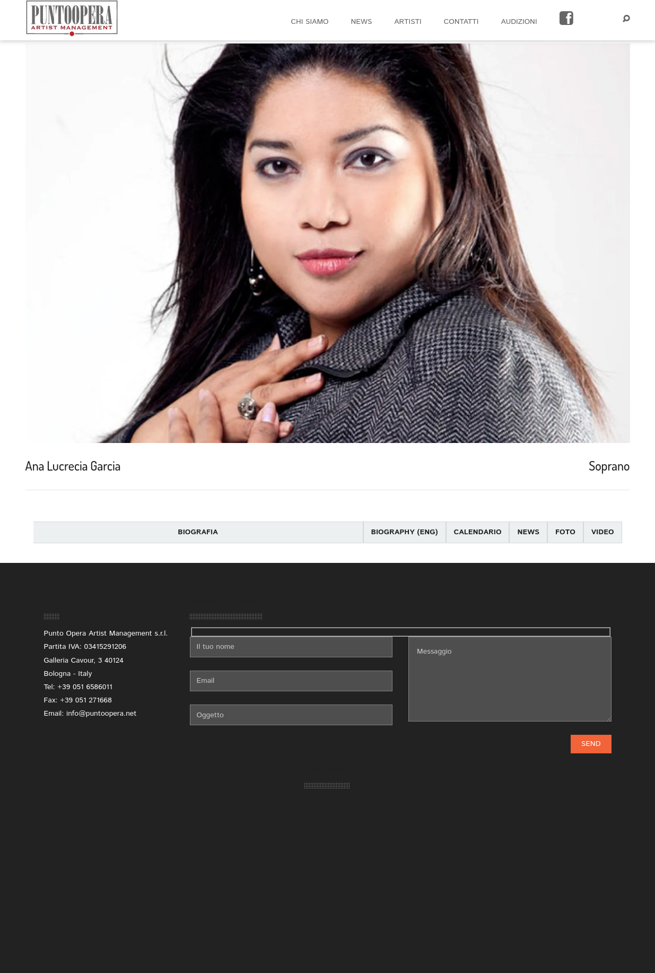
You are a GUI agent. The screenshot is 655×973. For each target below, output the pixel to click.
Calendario (478, 532)
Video (602, 532)
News (528, 532)
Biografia (198, 532)
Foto (565, 532)
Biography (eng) (404, 532)
